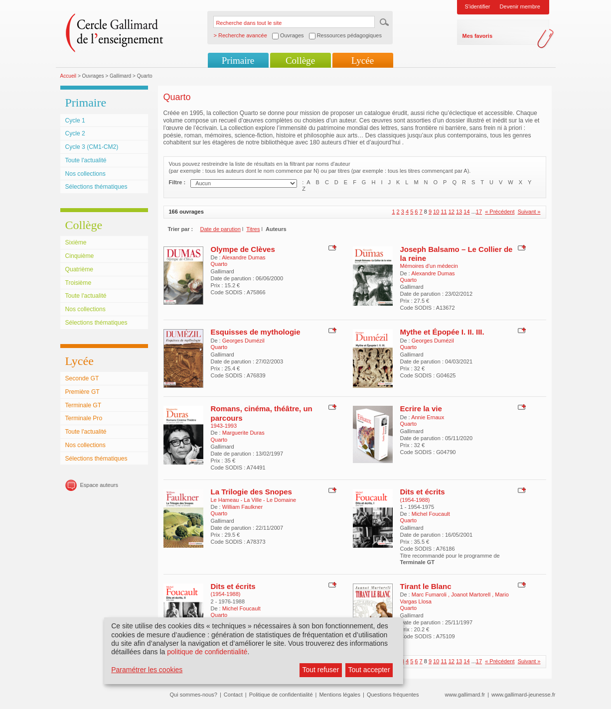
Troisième (78, 282)
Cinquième (79, 255)
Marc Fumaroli (430, 594)
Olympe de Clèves (243, 249)
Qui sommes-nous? (193, 695)
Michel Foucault (431, 514)
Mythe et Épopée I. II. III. (442, 332)
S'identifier (477, 6)
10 (436, 212)
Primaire (238, 60)
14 (466, 212)
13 (459, 212)
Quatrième (79, 269)
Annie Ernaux (427, 417)
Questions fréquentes (393, 695)
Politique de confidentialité (281, 695)
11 (444, 212)
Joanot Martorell (471, 594)
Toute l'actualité (86, 160)
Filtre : (177, 182)
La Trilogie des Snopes (251, 491)
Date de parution (220, 229)
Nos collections (85, 173)
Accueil (68, 76)
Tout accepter (369, 670)
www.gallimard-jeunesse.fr (523, 695)
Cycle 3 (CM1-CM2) (92, 146)
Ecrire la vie (421, 408)
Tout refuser (320, 670)
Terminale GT (83, 405)
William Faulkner (242, 507)
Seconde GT (82, 378)
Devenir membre (520, 6)
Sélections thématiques (96, 186)
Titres (253, 229)
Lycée (362, 60)
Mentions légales (339, 695)
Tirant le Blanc (426, 586)
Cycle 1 (75, 120)
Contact (233, 695)
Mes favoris (477, 36)
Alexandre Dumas (243, 257)
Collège (300, 60)
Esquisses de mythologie (256, 332)
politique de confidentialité (207, 652)
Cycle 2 (75, 133)
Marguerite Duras (243, 433)
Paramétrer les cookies (146, 670)
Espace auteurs (99, 485)
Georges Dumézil (243, 341)
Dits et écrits (422, 491)
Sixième (76, 242)
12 (452, 212)
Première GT (82, 391)
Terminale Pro (84, 418)
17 (479, 212)
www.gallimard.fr (465, 695)
